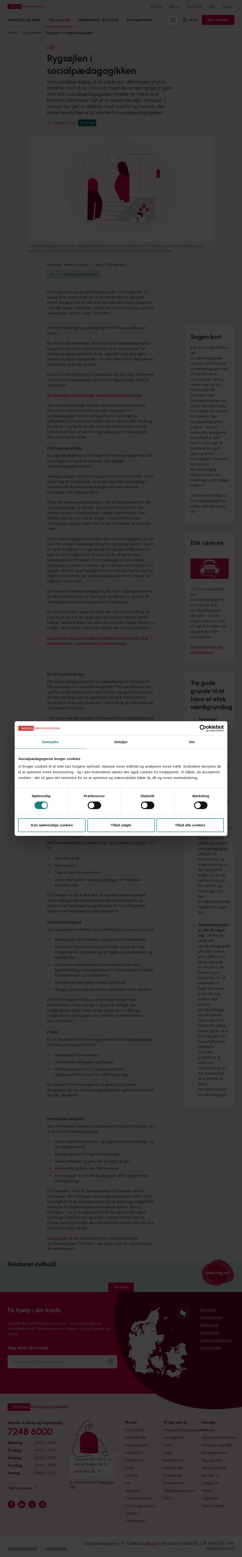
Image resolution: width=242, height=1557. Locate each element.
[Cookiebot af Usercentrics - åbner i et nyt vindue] (203, 728)
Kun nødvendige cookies (52, 825)
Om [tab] (192, 742)
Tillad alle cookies (190, 825)
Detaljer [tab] (121, 742)
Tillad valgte (121, 825)
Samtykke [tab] (50, 742)
